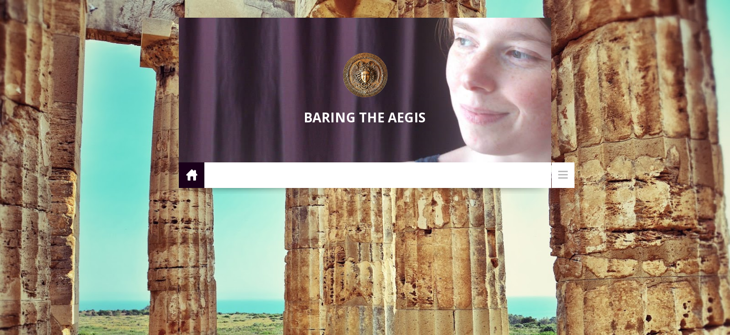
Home (191, 174)
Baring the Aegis (365, 117)
